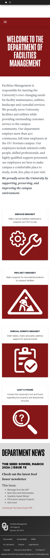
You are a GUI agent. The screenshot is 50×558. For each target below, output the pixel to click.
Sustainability (22, 539)
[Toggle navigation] (5, 22)
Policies (21, 545)
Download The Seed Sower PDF (18, 508)
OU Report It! (40, 550)
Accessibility (8, 539)
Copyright (6, 550)
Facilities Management (18, 524)
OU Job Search (8, 545)
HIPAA (33, 539)
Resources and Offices (22, 550)
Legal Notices (34, 545)
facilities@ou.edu (42, 554)
